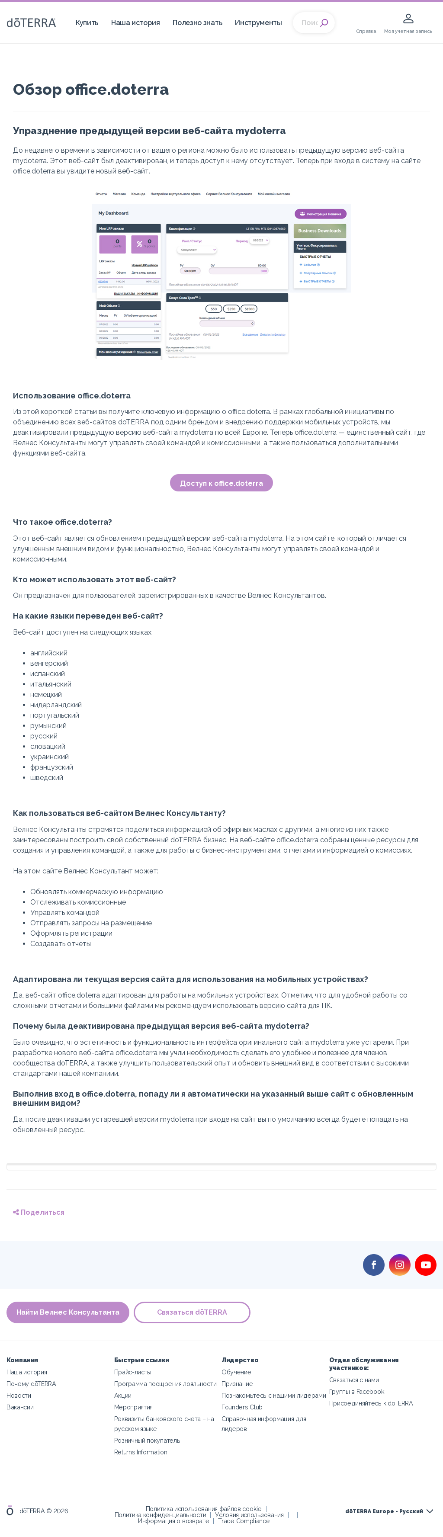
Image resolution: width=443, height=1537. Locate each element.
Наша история (135, 23)
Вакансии (20, 1407)
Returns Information (140, 1452)
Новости (18, 1395)
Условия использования (249, 1514)
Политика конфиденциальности (160, 1514)
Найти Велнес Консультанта (67, 1312)
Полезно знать (197, 23)
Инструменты (258, 23)
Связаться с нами (354, 1379)
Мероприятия (133, 1407)
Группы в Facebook (357, 1391)
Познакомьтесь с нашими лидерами (274, 1395)
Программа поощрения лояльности (165, 1383)
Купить (87, 23)
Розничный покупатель (147, 1440)
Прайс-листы (133, 1372)
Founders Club (242, 1407)
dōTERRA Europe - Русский (384, 1511)
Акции (123, 1395)
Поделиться (38, 1212)
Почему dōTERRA (31, 1383)
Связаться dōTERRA (192, 1312)
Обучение (236, 1372)
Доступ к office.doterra (221, 483)
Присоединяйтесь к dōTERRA (371, 1403)
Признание (237, 1383)
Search (324, 23)
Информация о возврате (173, 1520)
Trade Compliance (244, 1520)
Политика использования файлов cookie (204, 1508)
